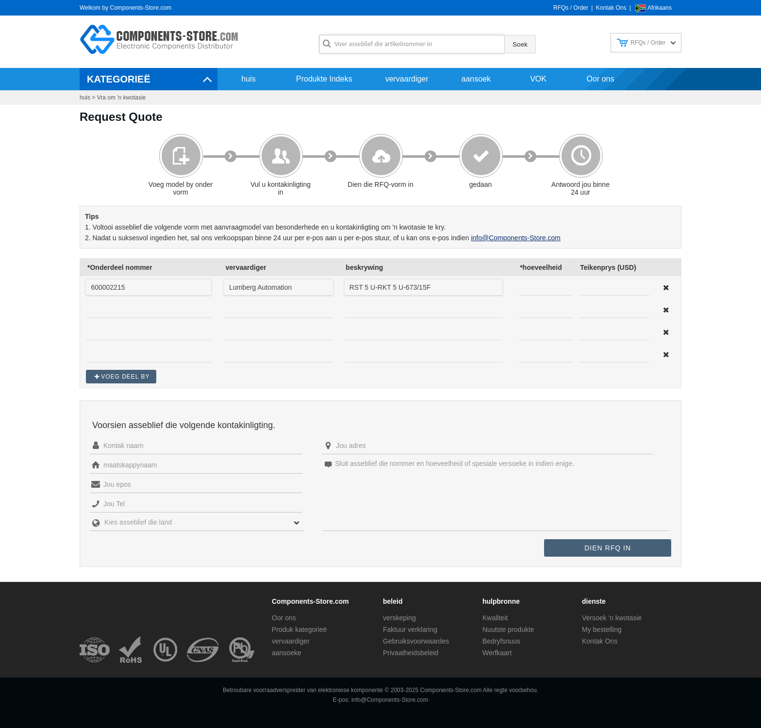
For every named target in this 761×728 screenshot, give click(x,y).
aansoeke (286, 653)
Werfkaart (497, 653)
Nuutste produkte (508, 629)
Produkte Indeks (324, 79)
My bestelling (602, 629)
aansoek (476, 79)
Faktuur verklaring (410, 629)
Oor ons (600, 79)
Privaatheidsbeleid (410, 653)
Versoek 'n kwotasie (612, 618)
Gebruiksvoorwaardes (416, 641)
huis (248, 79)
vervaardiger (407, 79)
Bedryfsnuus (501, 641)
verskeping (399, 618)
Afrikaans (659, 7)
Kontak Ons (611, 7)
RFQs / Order (570, 7)
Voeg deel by (125, 376)
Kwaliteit (495, 618)
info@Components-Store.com (516, 238)
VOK (538, 79)
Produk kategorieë (299, 629)
